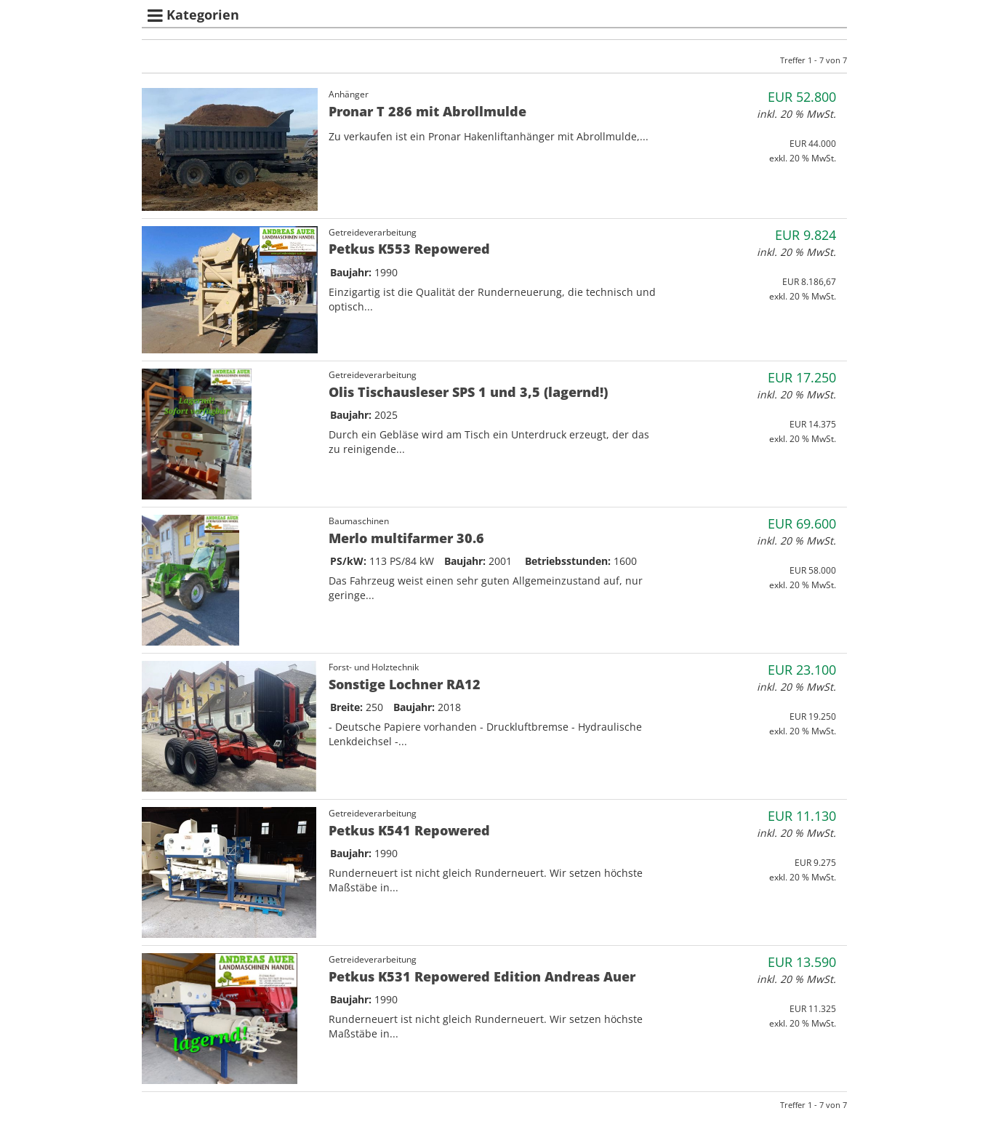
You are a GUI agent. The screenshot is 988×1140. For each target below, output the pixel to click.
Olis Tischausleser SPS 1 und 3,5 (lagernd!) (468, 392)
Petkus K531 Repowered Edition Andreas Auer (482, 976)
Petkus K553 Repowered (409, 248)
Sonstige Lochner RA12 (405, 684)
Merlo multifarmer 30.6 (406, 538)
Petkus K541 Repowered (409, 830)
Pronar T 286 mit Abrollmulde (427, 111)
